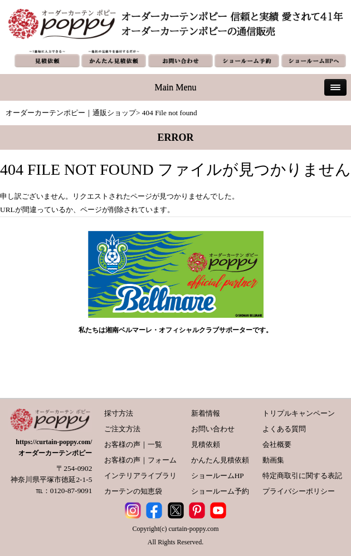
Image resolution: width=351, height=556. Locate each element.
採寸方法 (118, 413)
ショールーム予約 (220, 491)
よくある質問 (284, 429)
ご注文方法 (122, 429)
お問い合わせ (213, 429)
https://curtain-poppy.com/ (54, 442)
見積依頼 (205, 444)
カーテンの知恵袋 (133, 491)
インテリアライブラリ (140, 475)
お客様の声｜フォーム (140, 460)
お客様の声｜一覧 (133, 444)
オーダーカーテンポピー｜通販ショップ (71, 113)
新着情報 (205, 413)
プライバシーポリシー (298, 491)
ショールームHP (217, 475)
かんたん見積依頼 (220, 460)
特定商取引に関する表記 (302, 475)
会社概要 (276, 444)
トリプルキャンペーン (298, 413)
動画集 (273, 460)
